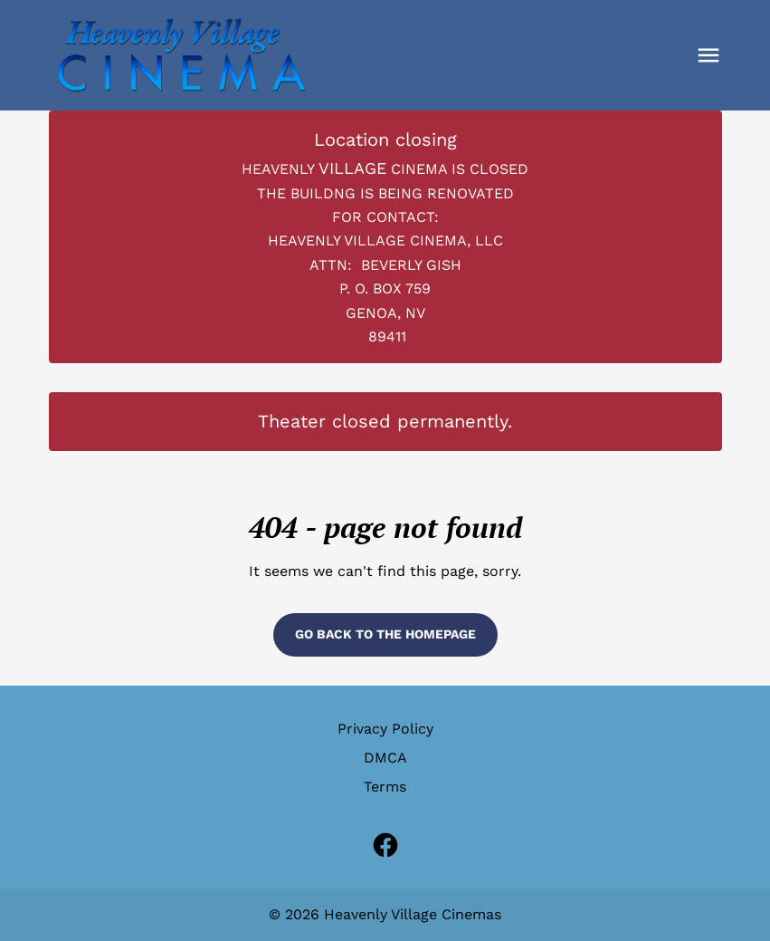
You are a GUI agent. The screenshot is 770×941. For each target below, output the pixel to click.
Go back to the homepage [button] (385, 634)
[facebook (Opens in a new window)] (385, 845)
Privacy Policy (385, 728)
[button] (708, 55)
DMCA (385, 757)
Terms (385, 786)
